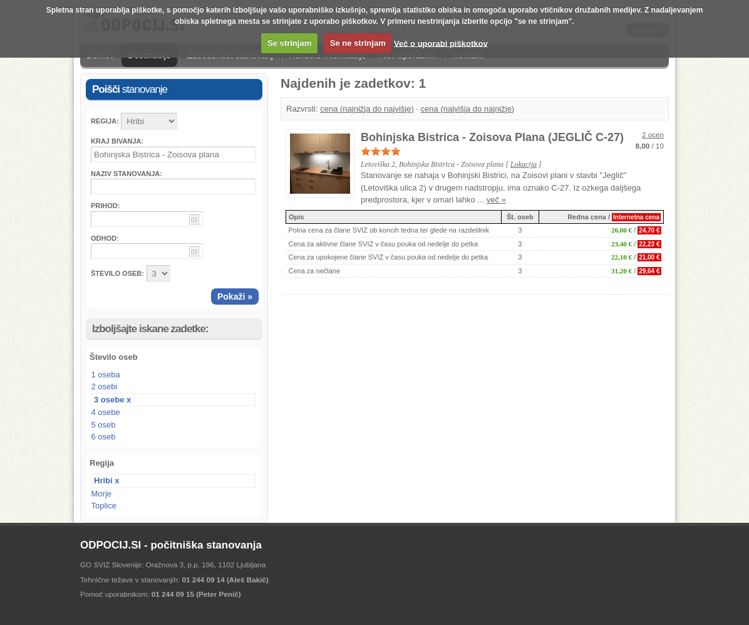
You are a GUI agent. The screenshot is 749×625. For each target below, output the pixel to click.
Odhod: (105, 238)
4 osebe (105, 412)
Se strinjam (289, 43)
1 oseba (105, 374)
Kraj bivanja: (117, 141)
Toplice (103, 505)
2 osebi (104, 386)
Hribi (103, 480)
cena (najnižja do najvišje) (367, 108)
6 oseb (103, 436)
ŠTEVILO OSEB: (117, 273)
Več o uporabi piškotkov (441, 43)
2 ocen (653, 134)
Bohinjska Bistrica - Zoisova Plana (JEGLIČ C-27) (492, 137)
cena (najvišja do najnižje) (468, 108)
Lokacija (523, 164)
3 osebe (109, 399)
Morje (101, 493)
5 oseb (103, 424)
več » (496, 199)
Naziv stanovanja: (126, 173)
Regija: (105, 121)
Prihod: (105, 205)
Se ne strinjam (358, 43)
